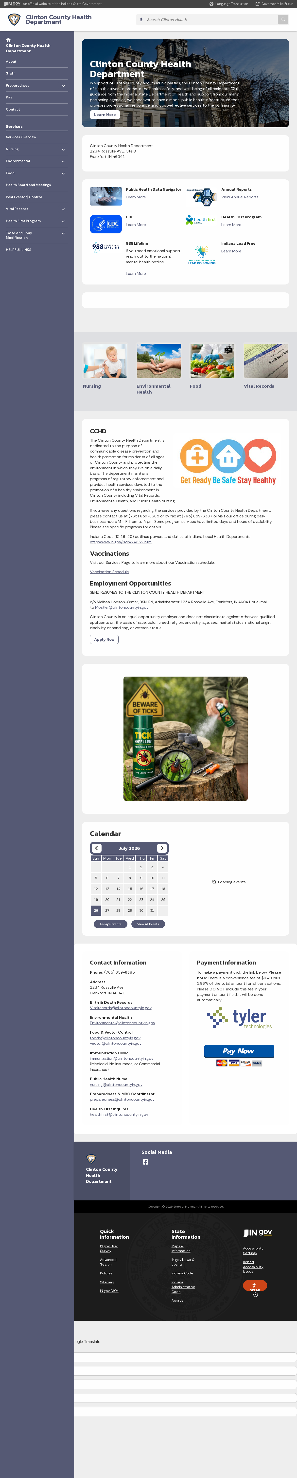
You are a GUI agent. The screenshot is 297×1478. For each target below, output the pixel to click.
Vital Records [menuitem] (20, 204)
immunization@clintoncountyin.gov (121, 1053)
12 (96, 883)
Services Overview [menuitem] (21, 133)
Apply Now (104, 634)
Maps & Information (181, 1242)
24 (152, 894)
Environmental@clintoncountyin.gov (122, 1017)
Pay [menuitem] (9, 93)
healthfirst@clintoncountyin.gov (119, 1109)
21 (118, 894)
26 (96, 905)
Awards (177, 1294)
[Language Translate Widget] (229, 4)
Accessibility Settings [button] (253, 1244)
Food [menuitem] (20, 168)
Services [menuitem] (14, 122)
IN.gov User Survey (109, 1242)
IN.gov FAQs (109, 1284)
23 (141, 894)
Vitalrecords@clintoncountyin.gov (121, 1002)
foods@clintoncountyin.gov (115, 1032)
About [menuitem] (11, 57)
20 (107, 894)
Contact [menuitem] (13, 105)
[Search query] (258, 17)
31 (152, 905)
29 (130, 905)
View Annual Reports (240, 193)
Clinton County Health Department (72, 17)
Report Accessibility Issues (253, 1260)
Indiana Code (182, 1267)
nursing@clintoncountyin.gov (116, 1079)
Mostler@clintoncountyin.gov (121, 602)
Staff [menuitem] (10, 69)
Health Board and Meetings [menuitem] (28, 181)
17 (152, 883)
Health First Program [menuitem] (23, 215)
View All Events (148, 919)
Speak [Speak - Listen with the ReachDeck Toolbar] (255, 1281)
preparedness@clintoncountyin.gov (122, 1094)
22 (130, 894)
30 (141, 905)
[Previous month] (97, 843)
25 (163, 894)
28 (118, 905)
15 (130, 883)
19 (96, 894)
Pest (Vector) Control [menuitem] (24, 193)
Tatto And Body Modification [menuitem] (20, 230)
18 (163, 883)
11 (163, 873)
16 (141, 883)
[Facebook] (145, 1155)
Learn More (105, 111)
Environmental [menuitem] (20, 155)
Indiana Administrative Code (183, 1280)
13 (107, 883)
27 (107, 905)
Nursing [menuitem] (20, 144)
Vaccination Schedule (109, 566)
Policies (106, 1267)
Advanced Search (108, 1255)
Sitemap (107, 1275)
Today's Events (111, 919)
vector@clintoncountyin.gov (115, 1038)
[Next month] (162, 843)
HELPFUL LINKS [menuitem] (18, 246)
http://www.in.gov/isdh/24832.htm (121, 536)
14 (118, 883)
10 (152, 873)
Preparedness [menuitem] (20, 80)
